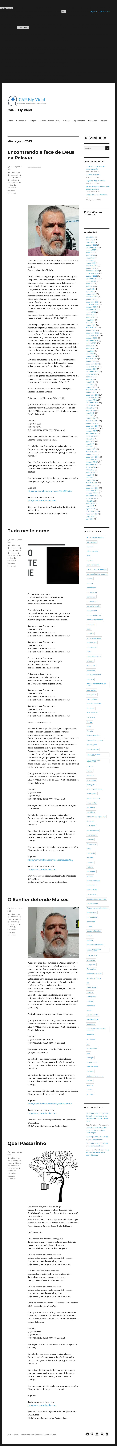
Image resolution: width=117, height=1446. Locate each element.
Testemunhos (92, 1067)
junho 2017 (90, 441)
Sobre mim (21, 121)
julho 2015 (90, 501)
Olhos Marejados (95, 1139)
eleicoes (90, 679)
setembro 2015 (92, 496)
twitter (89, 1080)
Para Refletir (92, 890)
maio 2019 (90, 382)
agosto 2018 (91, 405)
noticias (14, 180)
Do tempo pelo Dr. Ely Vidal (97, 1137)
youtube (90, 1094)
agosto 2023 (91, 250)
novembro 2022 (92, 273)
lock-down (91, 826)
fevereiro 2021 (91, 328)
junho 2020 (90, 348)
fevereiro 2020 (92, 359)
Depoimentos (79, 121)
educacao (91, 670)
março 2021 (90, 325)
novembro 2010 (92, 514)
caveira (90, 579)
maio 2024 (90, 242)
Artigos (32, 121)
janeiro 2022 (91, 299)
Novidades (91, 871)
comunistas (91, 601)
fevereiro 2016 (91, 483)
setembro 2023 (92, 248)
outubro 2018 (91, 400)
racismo (90, 992)
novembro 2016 (92, 460)
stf (88, 1044)
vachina (90, 1085)
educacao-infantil (94, 675)
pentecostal (92, 913)
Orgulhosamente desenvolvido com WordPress (39, 1435)
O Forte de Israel (92, 175)
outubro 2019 (91, 369)
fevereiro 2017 (91, 452)
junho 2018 (90, 410)
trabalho (90, 1071)
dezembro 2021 (92, 302)
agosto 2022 (91, 281)
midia (89, 849)
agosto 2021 (91, 312)
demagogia (91, 647)
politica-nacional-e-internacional (94, 950)
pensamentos (92, 903)
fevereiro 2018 (91, 421)
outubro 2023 (91, 245)
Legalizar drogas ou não (95, 181)
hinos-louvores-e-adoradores (94, 761)
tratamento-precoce (95, 1076)
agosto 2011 (91, 509)
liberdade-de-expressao (96, 817)
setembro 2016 (92, 465)
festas (89, 722)
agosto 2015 (91, 498)
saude (89, 1010)
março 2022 (91, 294)
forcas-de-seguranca (95, 740)
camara (90, 560)
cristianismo (15, 172)
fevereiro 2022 (91, 297)
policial (89, 936)
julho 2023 (90, 253)
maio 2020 (90, 351)
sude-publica (92, 1048)
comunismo (92, 592)
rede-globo (91, 997)
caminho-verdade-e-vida (96, 569)
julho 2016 (90, 470)
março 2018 (91, 418)
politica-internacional (95, 945)
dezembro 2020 (92, 333)
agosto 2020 (91, 343)
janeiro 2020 (91, 361)
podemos (91, 922)
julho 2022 (90, 284)
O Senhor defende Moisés (38, 899)
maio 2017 (90, 444)
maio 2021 (90, 320)
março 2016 (90, 480)
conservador (92, 611)
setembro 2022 (92, 279)
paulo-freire (91, 894)
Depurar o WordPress (100, 11)
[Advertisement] (53, 185)
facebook (90, 708)
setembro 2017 (92, 434)
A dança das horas (96, 1146)
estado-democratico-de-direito (96, 684)
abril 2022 (90, 292)
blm (88, 556)
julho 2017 (90, 439)
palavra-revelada (93, 881)
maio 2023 (90, 258)
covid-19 (90, 633)
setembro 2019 (92, 372)
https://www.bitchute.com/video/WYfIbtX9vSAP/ (50, 1104)
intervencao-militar (94, 789)
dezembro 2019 (92, 364)
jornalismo (91, 812)
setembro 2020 (92, 341)
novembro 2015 (92, 491)
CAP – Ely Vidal (20, 110)
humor (89, 771)
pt (88, 983)
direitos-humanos (94, 656)
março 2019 (90, 387)
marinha (90, 839)
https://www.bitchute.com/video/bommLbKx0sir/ (50, 860)
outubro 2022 (91, 276)
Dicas (89, 652)
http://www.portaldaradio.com (42, 500)
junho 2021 (90, 317)
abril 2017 (89, 447)
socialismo (91, 1024)
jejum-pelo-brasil (93, 798)
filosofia (90, 731)
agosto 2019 (91, 374)
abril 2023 (90, 261)
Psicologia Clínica (94, 978)
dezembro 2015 (92, 488)
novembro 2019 (92, 367)
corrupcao (91, 624)
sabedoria (91, 1006)
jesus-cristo (91, 803)
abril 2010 (90, 519)
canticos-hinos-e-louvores (97, 574)
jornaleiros (91, 807)
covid (89, 629)
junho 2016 (90, 472)
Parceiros (92, 121)
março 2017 (90, 449)
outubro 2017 (91, 431)
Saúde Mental (92, 1015)
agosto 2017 (91, 436)
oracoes (90, 876)
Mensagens (91, 844)
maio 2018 (90, 413)
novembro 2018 (92, 397)
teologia (90, 1058)
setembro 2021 (92, 310)
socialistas (91, 1039)
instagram (91, 785)
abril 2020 (90, 354)
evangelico (91, 690)
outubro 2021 (91, 307)
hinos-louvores (93, 749)
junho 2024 (90, 240)
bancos (90, 547)
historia (18, 177)
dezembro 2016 (92, 457)
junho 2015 (90, 503)
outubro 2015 (91, 493)
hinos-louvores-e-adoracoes (94, 755)
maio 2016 (90, 475)
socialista (90, 1035)
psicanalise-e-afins (94, 974)
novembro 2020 (92, 336)
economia (15, 175)
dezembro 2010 (92, 511)
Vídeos (66, 121)
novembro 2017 (92, 428)
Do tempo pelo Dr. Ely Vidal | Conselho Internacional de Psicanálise (97, 1115)
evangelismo (92, 699)
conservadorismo (94, 615)
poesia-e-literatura (94, 931)
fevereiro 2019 (91, 390)
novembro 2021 (92, 304)
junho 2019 (90, 379)
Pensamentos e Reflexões (97, 908)
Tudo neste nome (28, 530)
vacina (89, 1090)
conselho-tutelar (93, 606)
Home (10, 121)
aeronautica (91, 542)
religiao (90, 1001)
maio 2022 (90, 289)
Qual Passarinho (27, 1143)
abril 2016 (89, 478)
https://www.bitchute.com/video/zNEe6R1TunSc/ (50, 491)
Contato (103, 121)
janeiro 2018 (91, 423)
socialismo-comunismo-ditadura (96, 1029)
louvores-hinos (93, 830)
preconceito (92, 955)
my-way (90, 862)
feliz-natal (91, 717)
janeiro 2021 (90, 330)
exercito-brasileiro (94, 704)
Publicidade (91, 987)
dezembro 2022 (92, 271)
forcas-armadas (93, 736)
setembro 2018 (92, 403)
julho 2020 (90, 346)
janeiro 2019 (91, 392)
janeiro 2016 (90, 485)
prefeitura (91, 960)
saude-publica (92, 1019)
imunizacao (91, 780)
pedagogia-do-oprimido (96, 899)
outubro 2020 (91, 338)
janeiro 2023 (91, 268)
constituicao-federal (95, 620)
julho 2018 (90, 408)
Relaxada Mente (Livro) (49, 121)
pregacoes (91, 965)
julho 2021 (90, 315)
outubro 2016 (91, 462)
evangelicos (92, 695)
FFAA (89, 727)
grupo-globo (92, 745)
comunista (91, 597)
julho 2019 (90, 377)
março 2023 (91, 263)
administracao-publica (95, 537)
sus (88, 1053)
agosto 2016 (91, 467)
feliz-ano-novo (92, 713)
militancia (91, 853)
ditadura (90, 661)
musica (90, 858)
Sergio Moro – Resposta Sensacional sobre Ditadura (97, 1152)
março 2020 (91, 356)
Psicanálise (91, 969)
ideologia (90, 775)
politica (90, 940)
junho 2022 (90, 286)
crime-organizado (94, 638)
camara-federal (93, 565)
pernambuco (92, 917)
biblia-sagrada (92, 551)
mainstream (92, 835)
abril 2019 (89, 385)
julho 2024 (90, 237)
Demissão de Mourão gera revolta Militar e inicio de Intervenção (96, 1130)
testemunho (92, 1062)
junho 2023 (90, 255)
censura (90, 583)
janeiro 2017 (91, 454)
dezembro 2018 (92, 395)
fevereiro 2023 (91, 266)
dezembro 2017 (92, 426)
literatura (90, 821)
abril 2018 (90, 416)
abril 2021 (89, 322)
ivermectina (92, 794)
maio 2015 (90, 506)
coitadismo (91, 588)
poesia (89, 926)
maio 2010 (90, 516)
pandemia (91, 885)
